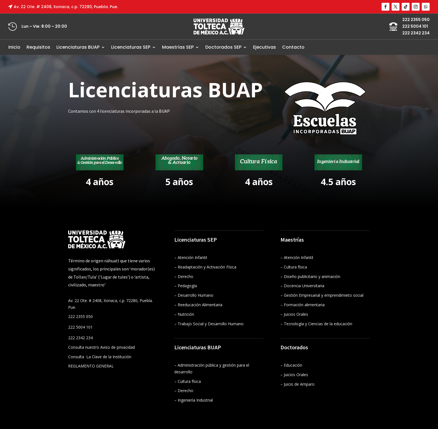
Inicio (14, 47)
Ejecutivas (264, 47)
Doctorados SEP (223, 47)
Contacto (293, 47)
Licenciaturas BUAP (77, 47)
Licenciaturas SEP (130, 47)
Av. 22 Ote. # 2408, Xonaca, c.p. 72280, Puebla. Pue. (66, 7)
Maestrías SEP (178, 47)
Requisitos (38, 47)
